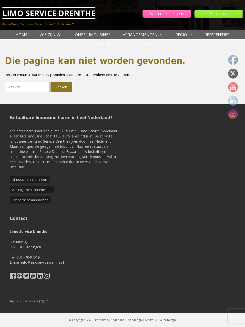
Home (21, 34)
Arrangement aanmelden (31, 189)
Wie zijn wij (51, 34)
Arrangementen (146, 35)
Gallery (110, 44)
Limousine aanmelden (29, 179)
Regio (187, 35)
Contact (139, 44)
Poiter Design (167, 320)
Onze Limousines (93, 34)
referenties (216, 34)
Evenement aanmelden (30, 200)
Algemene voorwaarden (24, 301)
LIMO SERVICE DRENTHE (48, 13)
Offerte (45, 301)
